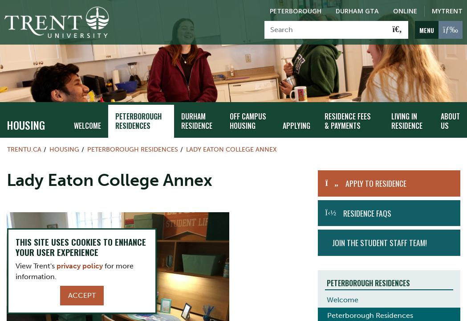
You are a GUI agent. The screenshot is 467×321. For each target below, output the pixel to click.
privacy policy (80, 266)
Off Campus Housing (248, 116)
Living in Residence (405, 116)
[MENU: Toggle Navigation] (439, 30)
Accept (82, 295)
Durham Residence (196, 116)
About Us (450, 116)
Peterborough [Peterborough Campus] (295, 11)
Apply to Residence (375, 179)
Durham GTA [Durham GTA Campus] (357, 11)
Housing (26, 121)
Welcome (87, 121)
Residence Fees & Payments (349, 116)
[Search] (325, 30)
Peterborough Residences (137, 116)
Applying (298, 121)
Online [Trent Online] (405, 11)
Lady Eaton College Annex (231, 145)
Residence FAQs (367, 209)
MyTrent (447, 11)
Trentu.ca (24, 145)
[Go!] (397, 30)
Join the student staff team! (379, 238)
